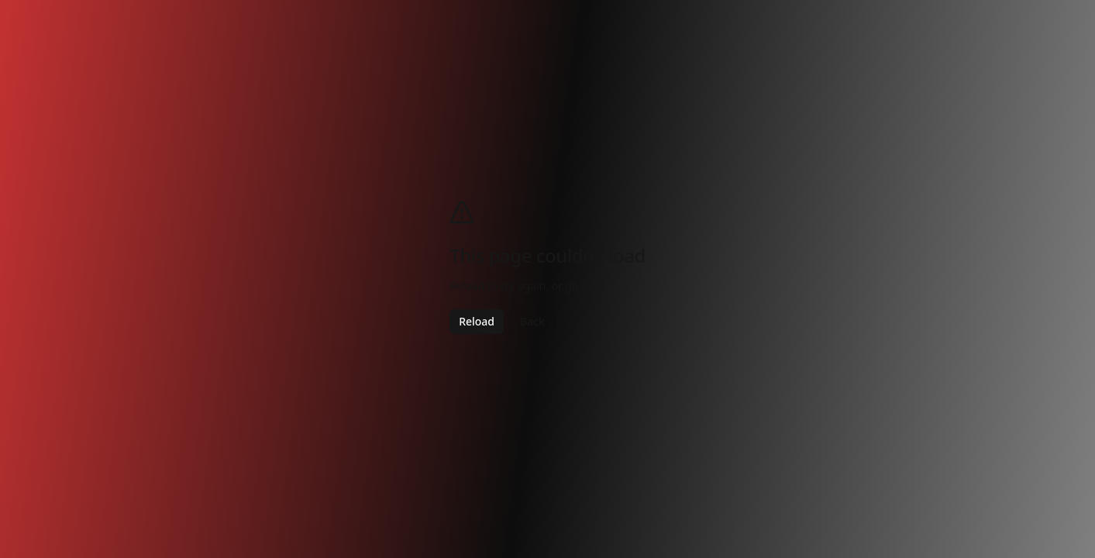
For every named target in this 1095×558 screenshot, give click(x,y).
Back (532, 321)
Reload (476, 321)
